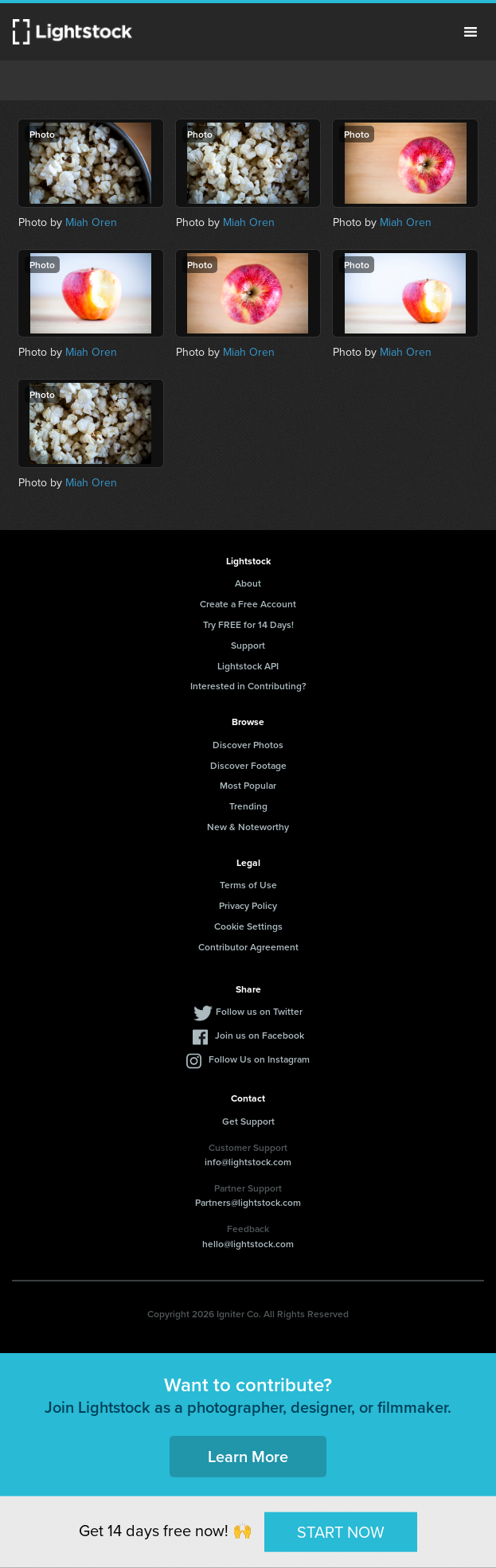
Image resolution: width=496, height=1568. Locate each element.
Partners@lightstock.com (248, 1202)
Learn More (248, 1456)
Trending (248, 806)
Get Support (248, 1121)
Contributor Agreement (248, 947)
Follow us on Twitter (259, 1011)
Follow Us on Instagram (259, 1059)
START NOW (341, 1531)
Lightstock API (248, 666)
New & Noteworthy (248, 826)
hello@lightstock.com (248, 1243)
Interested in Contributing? (248, 685)
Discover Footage (248, 765)
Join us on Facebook (259, 1035)
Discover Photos (248, 744)
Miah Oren (91, 222)
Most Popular (248, 785)
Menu (470, 32)
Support (248, 645)
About (248, 583)
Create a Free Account (248, 603)
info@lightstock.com (248, 1161)
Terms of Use (248, 884)
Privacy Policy (248, 905)
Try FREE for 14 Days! (248, 624)
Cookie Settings (248, 926)
